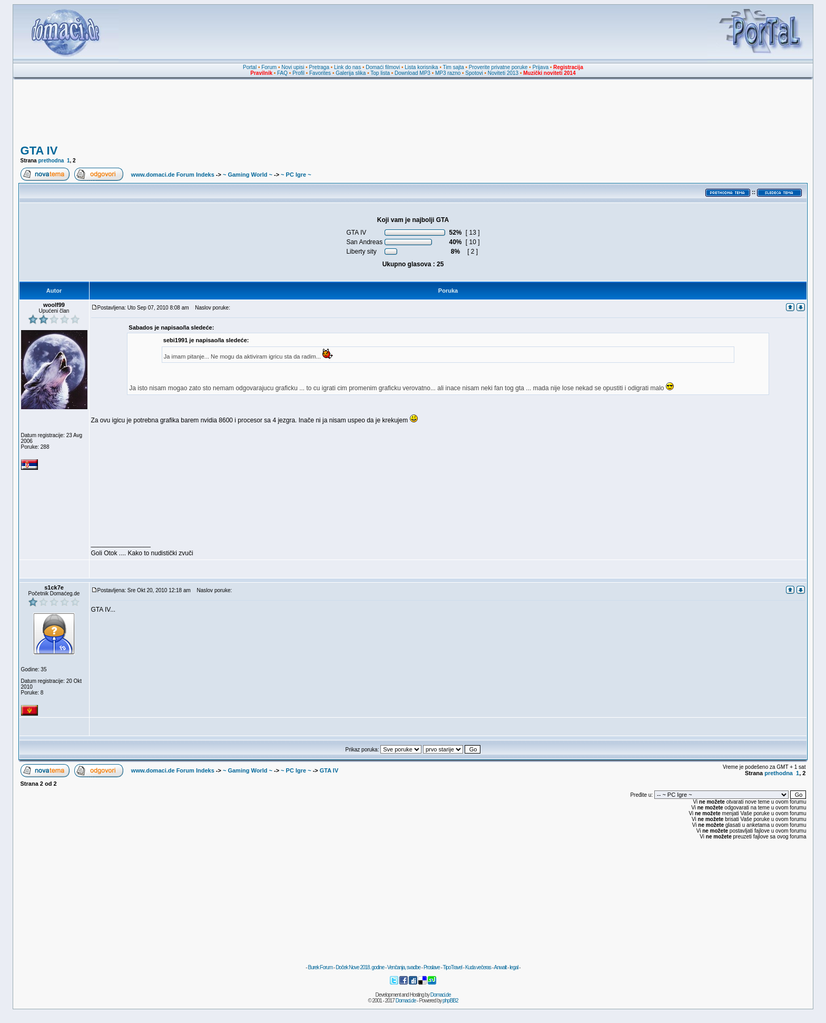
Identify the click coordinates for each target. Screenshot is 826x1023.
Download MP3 (412, 73)
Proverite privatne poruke (498, 67)
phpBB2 (450, 1000)
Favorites (320, 73)
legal (513, 967)
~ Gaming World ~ (247, 174)
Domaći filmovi (383, 67)
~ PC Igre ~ (296, 174)
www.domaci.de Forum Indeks (172, 174)
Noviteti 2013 (503, 73)
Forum (269, 67)
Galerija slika (351, 73)
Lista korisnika (421, 67)
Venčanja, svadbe (403, 967)
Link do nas (347, 67)
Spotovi (474, 73)
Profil (298, 73)
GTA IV (39, 150)
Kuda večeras (478, 967)
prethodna (51, 160)
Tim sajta (453, 67)
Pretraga (319, 67)
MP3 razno (447, 73)
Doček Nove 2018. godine (360, 967)
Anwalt (500, 967)
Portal (250, 67)
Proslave (432, 967)
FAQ (282, 73)
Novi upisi (292, 67)
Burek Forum (320, 967)
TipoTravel (453, 967)
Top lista (380, 73)
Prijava (541, 67)
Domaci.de (440, 995)
